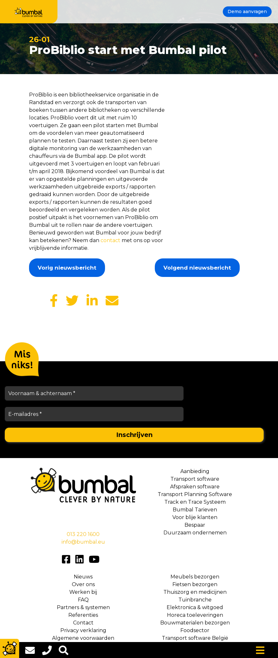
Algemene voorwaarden (83, 638)
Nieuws (83, 577)
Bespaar (194, 525)
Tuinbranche (195, 600)
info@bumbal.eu (83, 542)
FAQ (83, 600)
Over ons (83, 584)
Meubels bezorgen (194, 577)
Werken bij (83, 592)
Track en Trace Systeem (195, 502)
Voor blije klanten (194, 517)
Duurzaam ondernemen (195, 533)
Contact (83, 623)
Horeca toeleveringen (195, 615)
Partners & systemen (83, 607)
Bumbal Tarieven (195, 510)
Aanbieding (194, 471)
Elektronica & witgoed (195, 607)
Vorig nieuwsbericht (67, 267)
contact (110, 240)
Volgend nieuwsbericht (197, 267)
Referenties (83, 615)
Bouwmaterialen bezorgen (195, 623)
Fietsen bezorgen (194, 584)
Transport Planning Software (195, 494)
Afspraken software (195, 487)
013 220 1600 (83, 534)
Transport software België (195, 638)
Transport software (194, 479)
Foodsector (194, 630)
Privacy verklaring (83, 630)
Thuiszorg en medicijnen (195, 592)
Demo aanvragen (247, 11)
